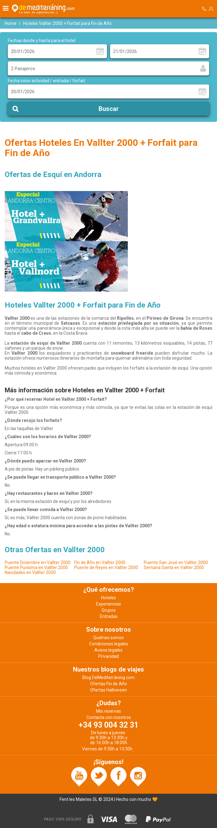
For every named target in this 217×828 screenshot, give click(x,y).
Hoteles (108, 597)
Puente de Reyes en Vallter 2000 (106, 567)
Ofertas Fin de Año (108, 683)
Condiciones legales (108, 643)
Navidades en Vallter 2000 (30, 572)
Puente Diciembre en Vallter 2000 (37, 562)
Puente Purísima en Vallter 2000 (36, 567)
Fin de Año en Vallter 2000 (99, 562)
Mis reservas (108, 711)
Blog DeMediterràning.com (108, 677)
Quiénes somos (108, 637)
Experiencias (108, 603)
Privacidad (108, 656)
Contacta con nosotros (108, 717)
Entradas (109, 616)
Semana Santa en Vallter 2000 (174, 567)
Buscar (109, 108)
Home (11, 23)
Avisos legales (108, 650)
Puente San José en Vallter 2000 (176, 562)
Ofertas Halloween (108, 689)
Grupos (109, 610)
